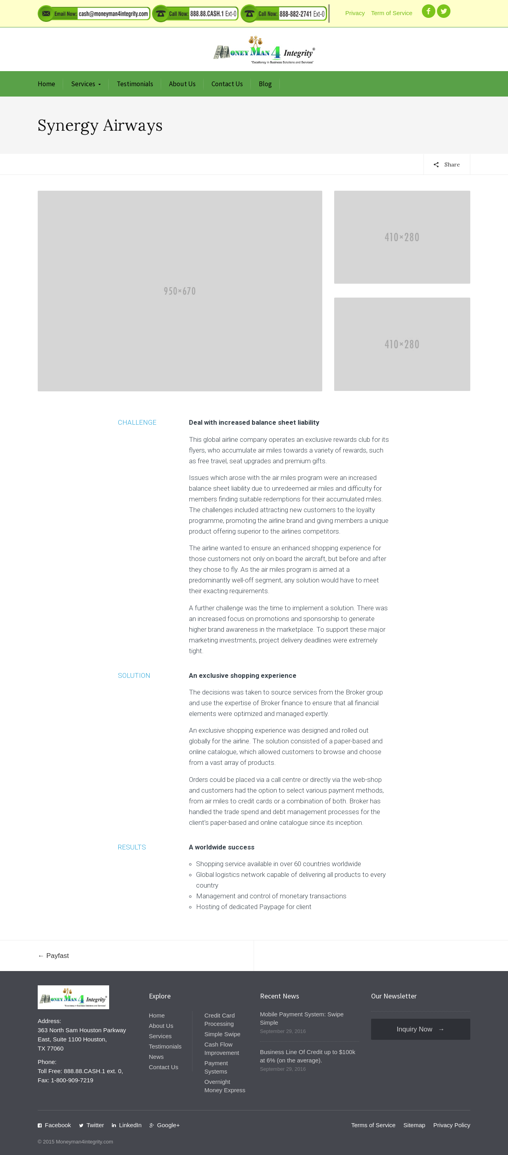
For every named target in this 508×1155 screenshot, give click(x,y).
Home (46, 83)
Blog (265, 83)
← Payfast (53, 956)
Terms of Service (373, 1125)
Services (83, 83)
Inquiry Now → (421, 1029)
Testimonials (135, 83)
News (156, 1056)
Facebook (58, 1125)
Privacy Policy (451, 1125)
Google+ (168, 1125)
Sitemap (414, 1125)
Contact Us (227, 83)
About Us (182, 83)
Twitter (95, 1125)
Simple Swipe (222, 1034)
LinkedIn (130, 1125)
